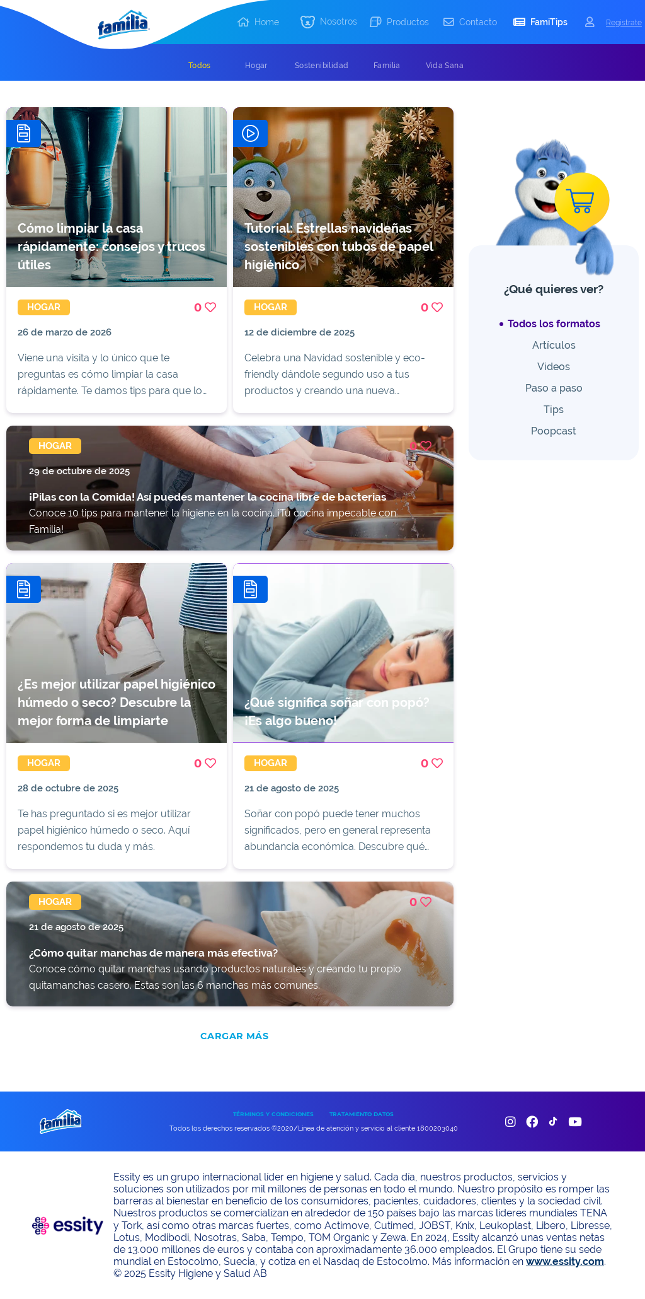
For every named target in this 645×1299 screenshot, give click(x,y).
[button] (329, 22)
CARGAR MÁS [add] (234, 1036)
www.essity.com (565, 1261)
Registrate (624, 22)
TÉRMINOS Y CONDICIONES (273, 1113)
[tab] (199, 65)
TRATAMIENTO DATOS (361, 1113)
